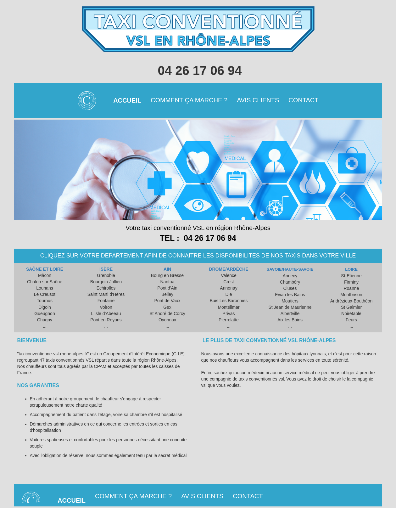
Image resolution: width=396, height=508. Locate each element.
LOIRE (351, 269)
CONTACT (303, 100)
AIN (167, 269)
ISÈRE (106, 269)
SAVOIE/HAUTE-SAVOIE (289, 269)
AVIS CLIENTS (258, 100)
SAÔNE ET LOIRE (44, 269)
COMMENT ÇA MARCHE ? (189, 100)
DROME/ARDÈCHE (228, 269)
